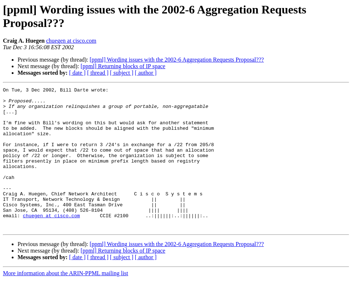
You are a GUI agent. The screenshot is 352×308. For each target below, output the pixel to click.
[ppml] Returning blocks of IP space (122, 66)
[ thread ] (98, 73)
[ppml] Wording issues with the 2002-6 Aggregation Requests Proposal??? (177, 59)
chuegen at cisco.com (71, 41)
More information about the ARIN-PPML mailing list (65, 302)
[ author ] (146, 73)
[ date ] (77, 73)
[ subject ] (121, 73)
